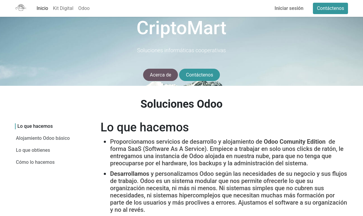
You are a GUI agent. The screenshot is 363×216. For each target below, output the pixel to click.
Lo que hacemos (33, 126)
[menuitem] (42, 8)
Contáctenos (330, 8)
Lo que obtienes (33, 150)
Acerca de (160, 75)
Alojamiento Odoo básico (44, 138)
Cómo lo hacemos (35, 162)
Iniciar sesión (288, 8)
